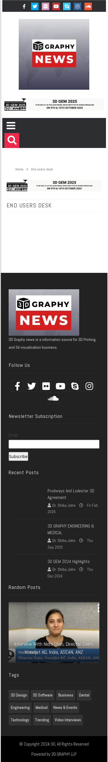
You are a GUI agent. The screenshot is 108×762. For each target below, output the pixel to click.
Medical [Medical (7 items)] (41, 707)
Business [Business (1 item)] (65, 695)
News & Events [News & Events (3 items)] (65, 707)
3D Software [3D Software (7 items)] (42, 695)
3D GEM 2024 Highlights (69, 561)
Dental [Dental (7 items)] (84, 695)
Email (13, 435)
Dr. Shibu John (63, 505)
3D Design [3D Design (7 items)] (19, 695)
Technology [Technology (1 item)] (20, 719)
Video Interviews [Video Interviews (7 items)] (68, 719)
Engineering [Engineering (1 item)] (20, 707)
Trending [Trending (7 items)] (42, 719)
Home (16, 169)
